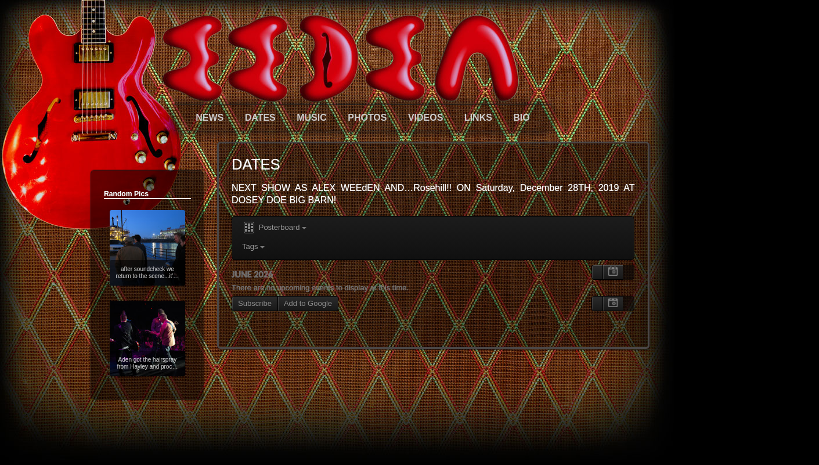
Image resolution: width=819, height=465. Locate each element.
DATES (260, 117)
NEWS (209, 117)
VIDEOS (425, 117)
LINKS (478, 117)
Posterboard (274, 228)
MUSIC (312, 117)
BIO (521, 117)
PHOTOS (367, 117)
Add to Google (308, 303)
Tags (253, 246)
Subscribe (255, 303)
